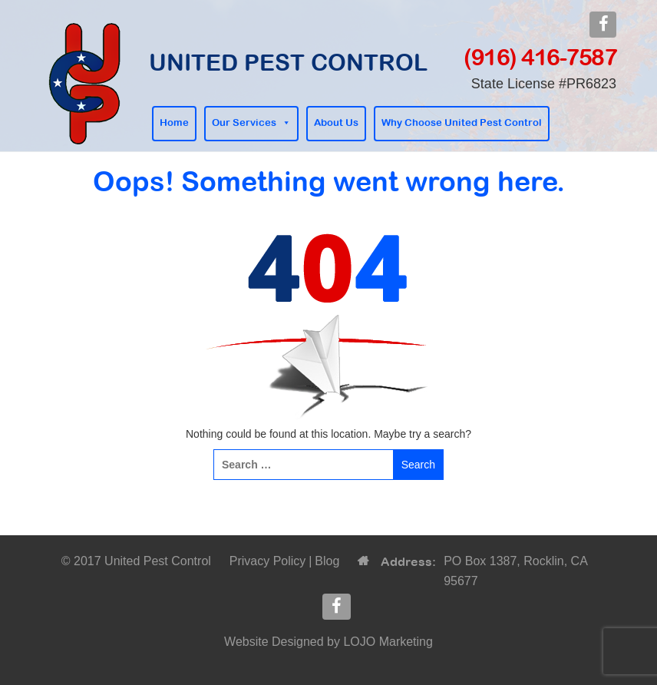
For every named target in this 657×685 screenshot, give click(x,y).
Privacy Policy (267, 561)
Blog (327, 561)
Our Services (244, 122)
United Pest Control (288, 62)
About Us (336, 122)
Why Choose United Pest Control (461, 122)
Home (174, 122)
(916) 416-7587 (540, 57)
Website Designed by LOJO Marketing (328, 641)
